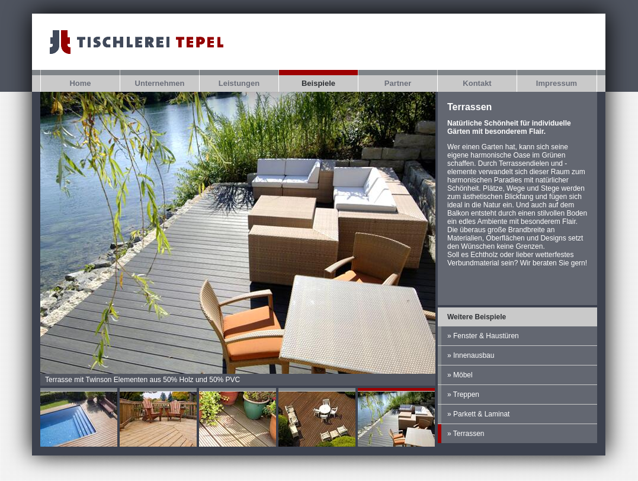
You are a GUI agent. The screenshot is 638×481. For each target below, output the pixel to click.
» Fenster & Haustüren (483, 336)
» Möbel (460, 375)
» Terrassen (465, 433)
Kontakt (477, 83)
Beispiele (318, 83)
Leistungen (239, 83)
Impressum (556, 83)
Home (80, 83)
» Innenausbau (470, 355)
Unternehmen (160, 83)
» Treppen (463, 394)
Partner (398, 83)
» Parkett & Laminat (478, 414)
